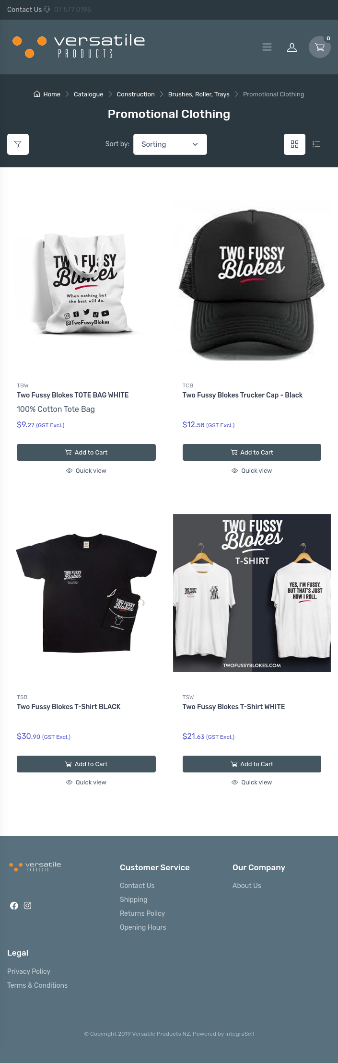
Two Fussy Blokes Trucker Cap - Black (243, 395)
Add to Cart (86, 452)
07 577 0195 (67, 10)
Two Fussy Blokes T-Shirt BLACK (69, 707)
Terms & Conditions (37, 985)
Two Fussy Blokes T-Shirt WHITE (234, 707)
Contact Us (24, 10)
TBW (23, 385)
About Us (247, 886)
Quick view (86, 470)
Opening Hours (143, 927)
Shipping (134, 900)
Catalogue (89, 94)
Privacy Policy (28, 972)
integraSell (239, 1033)
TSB (22, 697)
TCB (188, 385)
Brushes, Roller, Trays (199, 94)
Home (47, 94)
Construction (136, 94)
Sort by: (117, 144)
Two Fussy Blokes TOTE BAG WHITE (72, 395)
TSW (188, 697)
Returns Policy (142, 914)
